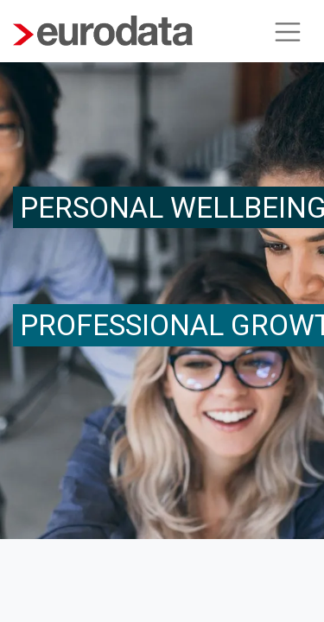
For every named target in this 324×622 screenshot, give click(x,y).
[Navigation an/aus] (287, 31)
